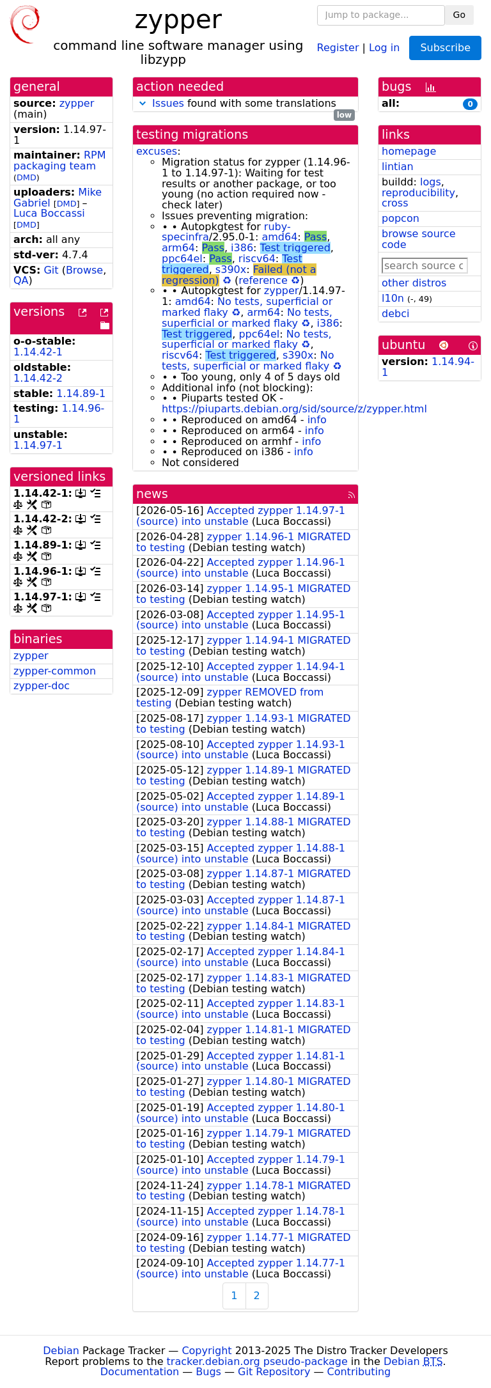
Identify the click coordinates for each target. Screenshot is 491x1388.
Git (50, 270)
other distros (414, 283)
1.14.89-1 (80, 393)
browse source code (419, 239)
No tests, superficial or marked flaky (247, 317)
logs (430, 182)
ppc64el (182, 259)
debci (395, 314)
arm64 (178, 248)
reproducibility (418, 193)
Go (459, 15)
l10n (393, 298)
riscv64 (257, 259)
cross (395, 203)
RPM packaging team (59, 160)
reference (262, 280)
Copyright (206, 1351)
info (317, 420)
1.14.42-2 (38, 378)
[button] (142, 103)
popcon (400, 218)
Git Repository (274, 1372)
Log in (384, 47)
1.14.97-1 (38, 445)
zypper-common (54, 671)
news (152, 494)
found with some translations (245, 103)
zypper (77, 103)
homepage (409, 151)
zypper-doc (41, 686)
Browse (84, 270)
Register (338, 47)
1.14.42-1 (38, 352)
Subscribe (445, 48)
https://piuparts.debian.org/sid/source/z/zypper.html (294, 409)
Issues (168, 103)
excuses (156, 151)
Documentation (139, 1372)
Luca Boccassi (49, 213)
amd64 (279, 237)
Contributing (359, 1372)
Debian (61, 1351)
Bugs (208, 1372)
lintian (398, 166)
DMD (26, 177)
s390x (230, 269)
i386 (242, 248)
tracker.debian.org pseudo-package (257, 1361)
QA (21, 280)
